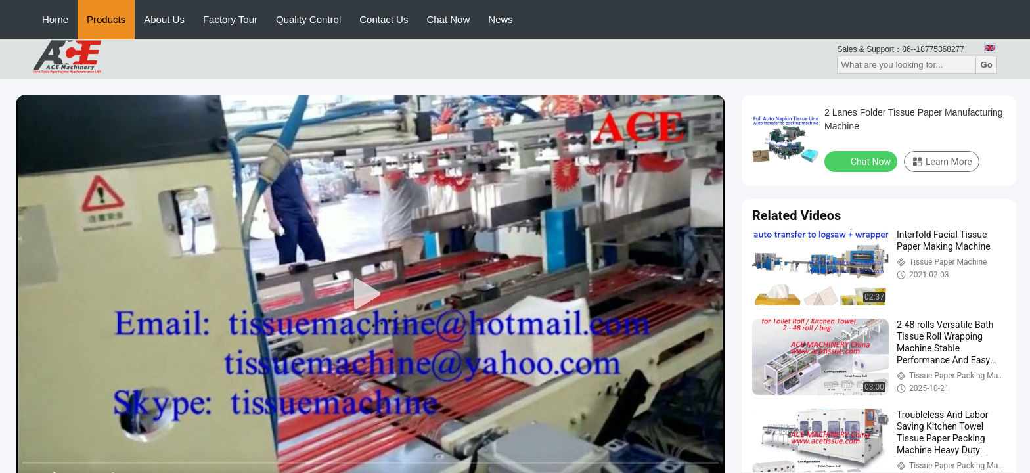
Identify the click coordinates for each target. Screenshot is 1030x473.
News (500, 19)
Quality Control (308, 19)
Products (106, 19)
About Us (164, 19)
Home (55, 19)
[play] (370, 294)
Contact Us (383, 19)
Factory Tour (230, 19)
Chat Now (448, 19)
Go (986, 65)
